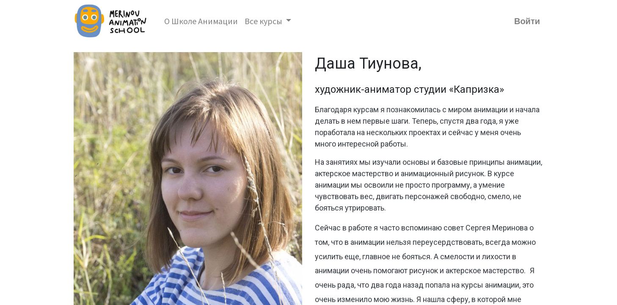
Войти (527, 21)
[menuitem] (201, 21)
